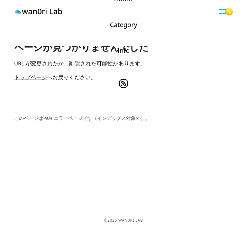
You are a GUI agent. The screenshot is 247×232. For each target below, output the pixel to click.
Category (123, 24)
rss (123, 83)
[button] (222, 11)
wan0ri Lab (42, 11)
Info (123, 50)
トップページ (30, 77)
